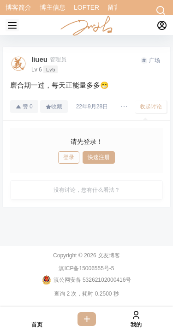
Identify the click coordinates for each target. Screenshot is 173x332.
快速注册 (99, 157)
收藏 (54, 106)
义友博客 (108, 255)
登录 (68, 157)
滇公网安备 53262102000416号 (86, 280)
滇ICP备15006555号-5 (86, 268)
